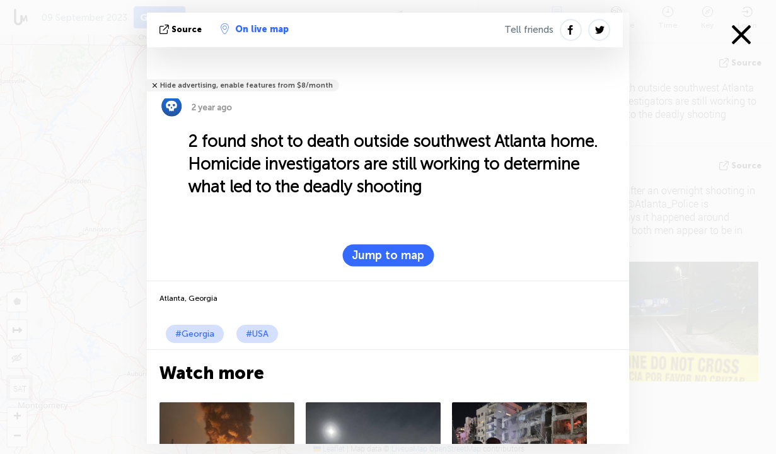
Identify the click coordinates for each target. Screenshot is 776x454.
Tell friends (528, 29)
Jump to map (388, 255)
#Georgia (194, 334)
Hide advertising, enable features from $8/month (246, 85)
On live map (255, 29)
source (182, 29)
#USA (257, 334)
